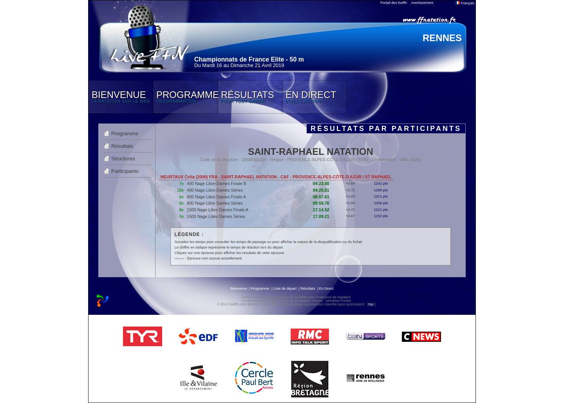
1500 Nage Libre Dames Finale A (217, 209)
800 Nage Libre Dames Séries (215, 203)
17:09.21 (321, 216)
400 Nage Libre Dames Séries (215, 190)
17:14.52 (321, 209)
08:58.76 (321, 203)
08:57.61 (321, 196)
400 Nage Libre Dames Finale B (216, 183)
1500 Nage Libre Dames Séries (216, 216)
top (371, 304)
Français (465, 3)
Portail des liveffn (393, 3)
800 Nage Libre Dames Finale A (216, 196)
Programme (125, 133)
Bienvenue (238, 288)
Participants (125, 171)
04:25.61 (321, 190)
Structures (123, 159)
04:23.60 (321, 183)
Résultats (122, 146)
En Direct (326, 288)
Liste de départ (285, 288)
